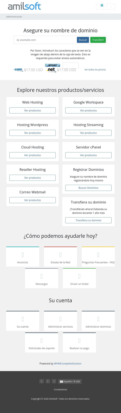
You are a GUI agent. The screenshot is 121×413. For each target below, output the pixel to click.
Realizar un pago (79, 343)
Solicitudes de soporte (41, 343)
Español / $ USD (70, 381)
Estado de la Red (60, 257)
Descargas (41, 279)
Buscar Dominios (88, 188)
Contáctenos (60, 389)
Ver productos (32, 110)
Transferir (98, 40)
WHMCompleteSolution (67, 363)
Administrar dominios (98, 321)
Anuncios (22, 257)
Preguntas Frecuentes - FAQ (98, 257)
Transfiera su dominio (88, 220)
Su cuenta (22, 321)
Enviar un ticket (79, 279)
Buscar (83, 40)
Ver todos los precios (95, 69)
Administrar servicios (60, 321)
